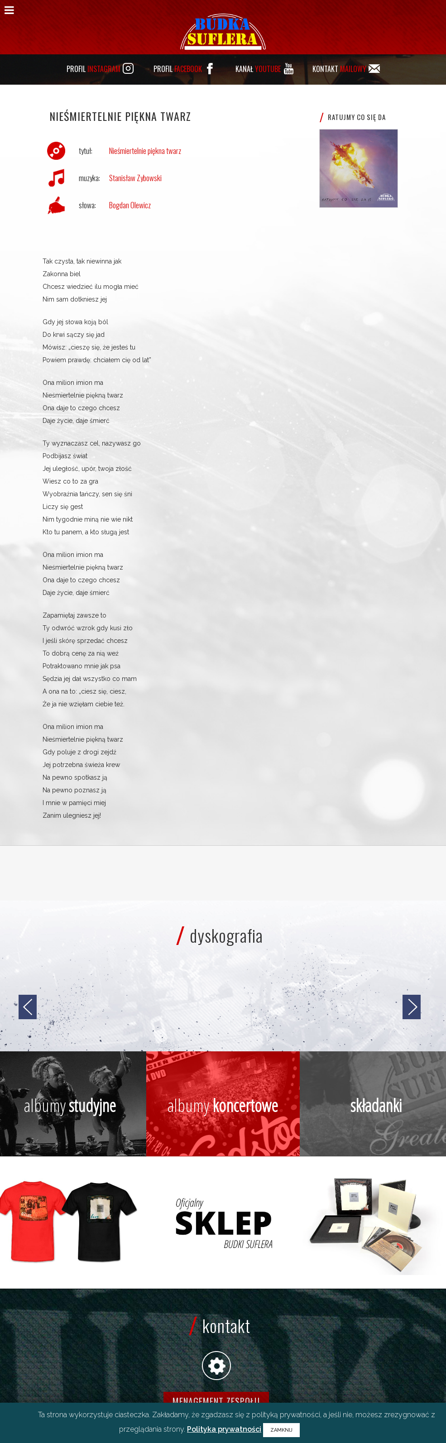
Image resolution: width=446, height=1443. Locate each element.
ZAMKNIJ (281, 1430)
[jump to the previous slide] (28, 1007)
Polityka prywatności (224, 1429)
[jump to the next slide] (412, 1007)
